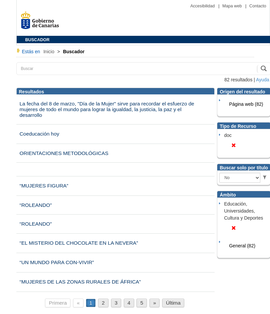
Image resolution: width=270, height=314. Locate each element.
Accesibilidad (203, 6)
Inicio (49, 51)
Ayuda (262, 79)
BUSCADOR (37, 39)
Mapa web (232, 6)
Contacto (257, 6)
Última (173, 303)
